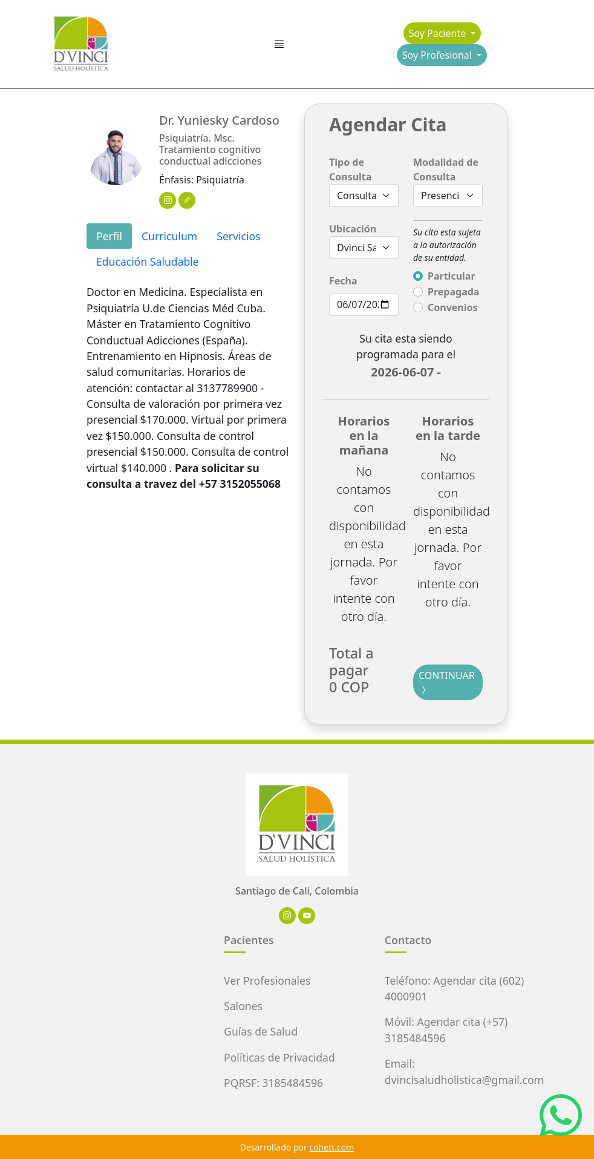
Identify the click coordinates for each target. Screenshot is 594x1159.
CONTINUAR (447, 683)
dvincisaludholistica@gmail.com (464, 1079)
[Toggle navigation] (279, 44)
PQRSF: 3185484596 (273, 1082)
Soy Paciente (439, 33)
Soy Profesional (438, 55)
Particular (451, 276)
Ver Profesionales (267, 980)
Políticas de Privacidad (279, 1057)
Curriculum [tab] (169, 236)
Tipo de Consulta (350, 169)
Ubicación (352, 228)
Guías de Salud (261, 1031)
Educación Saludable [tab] (147, 261)
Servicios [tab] (238, 236)
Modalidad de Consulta (445, 169)
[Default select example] (364, 247)
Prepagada (453, 291)
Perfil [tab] (109, 236)
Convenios (453, 307)
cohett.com (331, 1147)
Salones (243, 1006)
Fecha (343, 280)
